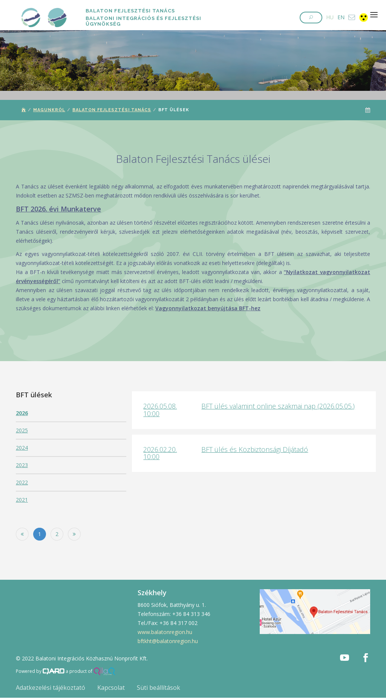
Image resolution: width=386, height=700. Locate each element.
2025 (22, 430)
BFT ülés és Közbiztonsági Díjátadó (254, 449)
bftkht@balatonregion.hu (168, 641)
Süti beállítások (158, 687)
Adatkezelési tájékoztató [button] (50, 687)
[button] (311, 17)
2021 (22, 499)
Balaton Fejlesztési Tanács (111, 109)
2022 (22, 482)
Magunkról (49, 109)
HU (330, 17)
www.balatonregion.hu (165, 632)
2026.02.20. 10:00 (160, 453)
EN (341, 17)
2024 (22, 447)
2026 (22, 413)
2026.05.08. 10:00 (160, 409)
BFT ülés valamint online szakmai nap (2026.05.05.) (278, 406)
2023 (22, 465)
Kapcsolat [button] (111, 687)
